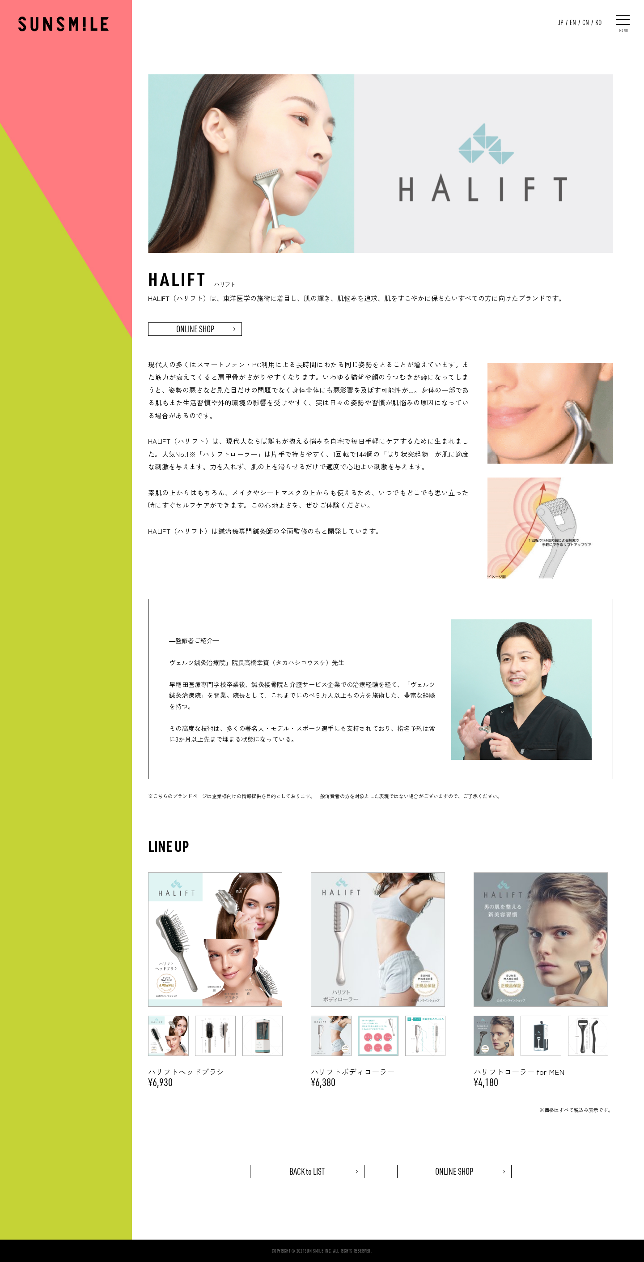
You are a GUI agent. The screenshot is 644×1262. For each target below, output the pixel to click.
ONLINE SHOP (195, 329)
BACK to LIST (307, 1171)
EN (573, 22)
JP (561, 22)
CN (585, 22)
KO (598, 22)
